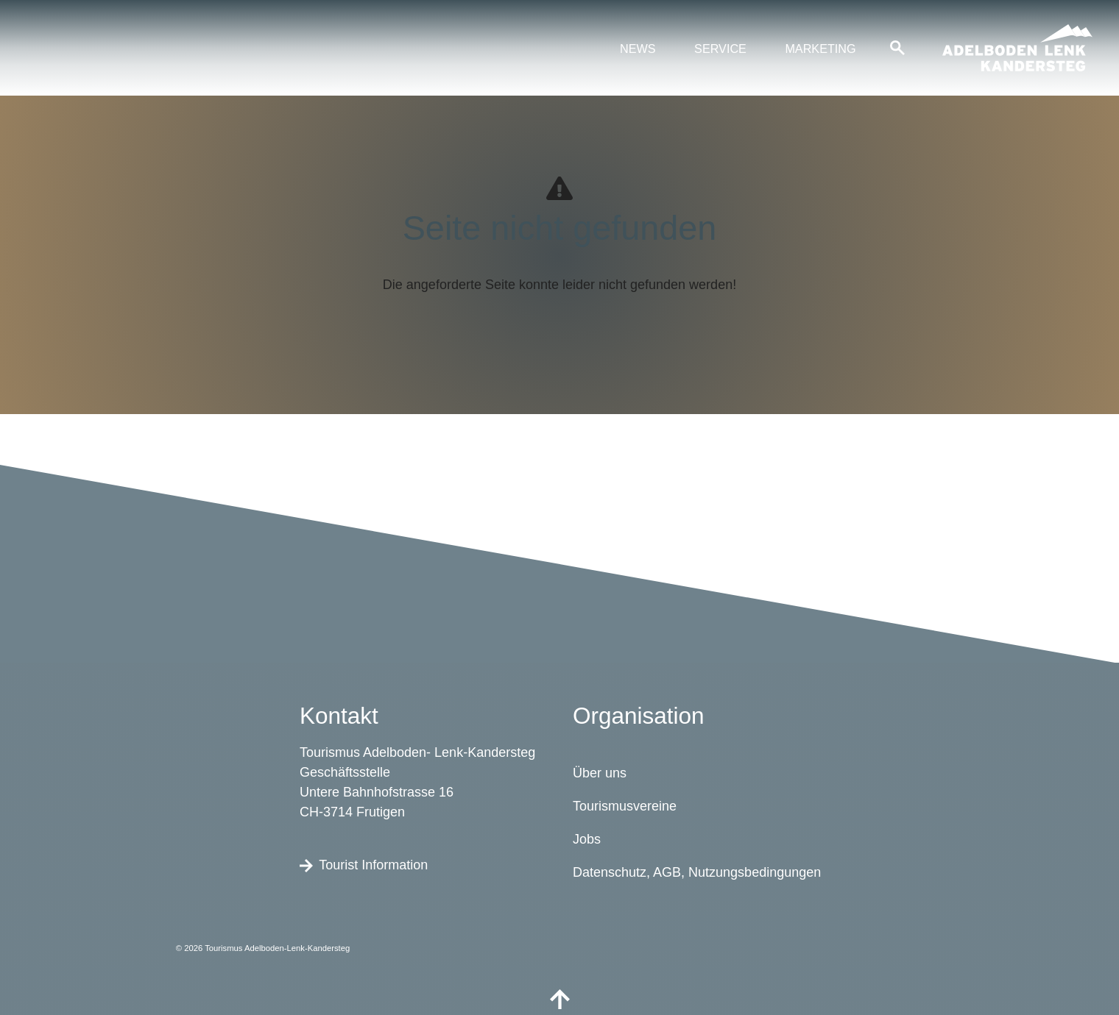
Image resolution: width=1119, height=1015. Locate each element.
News (638, 48)
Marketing (820, 48)
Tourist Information (364, 864)
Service (720, 48)
